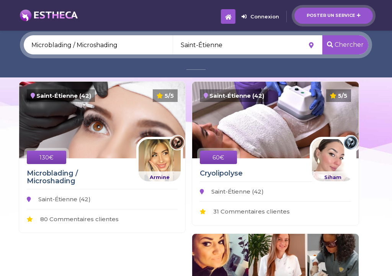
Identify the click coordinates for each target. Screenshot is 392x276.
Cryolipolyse (221, 173)
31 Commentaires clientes (245, 211)
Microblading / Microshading (52, 177)
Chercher (345, 44)
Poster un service (334, 15)
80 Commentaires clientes (73, 219)
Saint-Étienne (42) (59, 199)
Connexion (260, 16)
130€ (46, 157)
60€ (218, 157)
